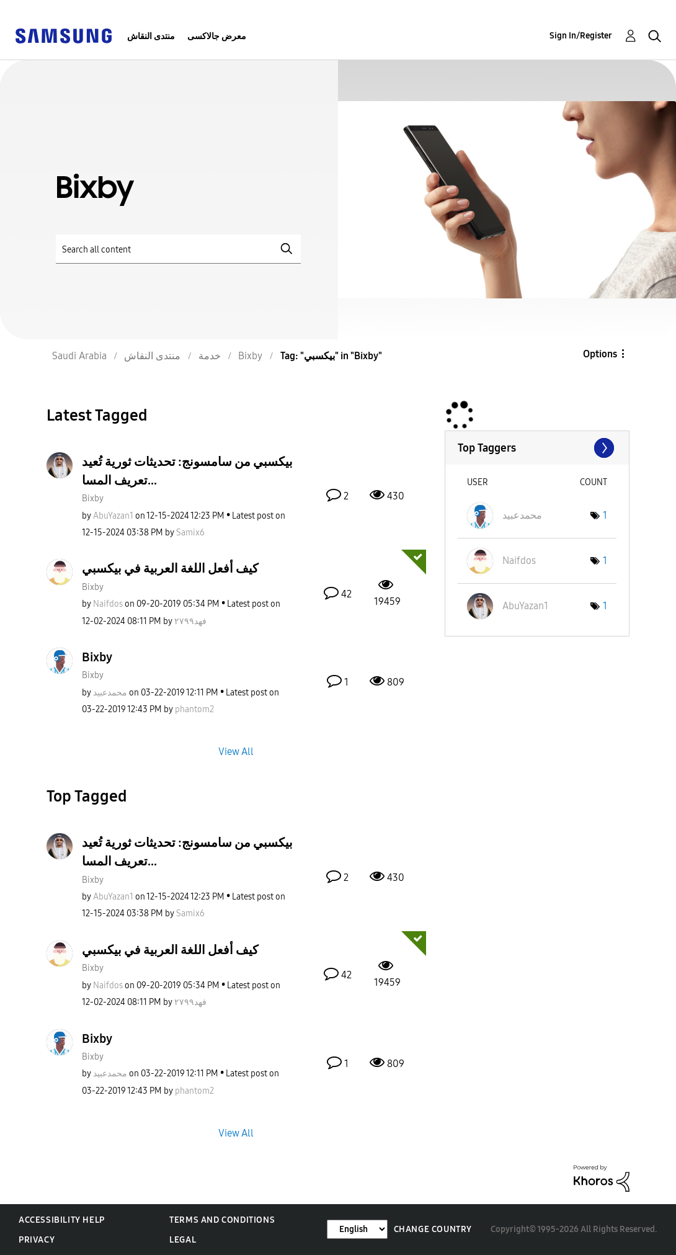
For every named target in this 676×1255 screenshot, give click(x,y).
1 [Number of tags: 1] (605, 515)
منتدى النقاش (151, 36)
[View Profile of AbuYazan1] (113, 516)
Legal (182, 1240)
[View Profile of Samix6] (190, 532)
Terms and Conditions (222, 1220)
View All (236, 751)
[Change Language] (357, 1229)
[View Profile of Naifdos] (108, 604)
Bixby (93, 498)
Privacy (37, 1240)
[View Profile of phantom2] (194, 709)
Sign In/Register (580, 35)
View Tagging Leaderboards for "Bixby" (537, 448)
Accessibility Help (62, 1220)
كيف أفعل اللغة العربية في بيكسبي (170, 568)
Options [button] (600, 354)
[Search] (178, 249)
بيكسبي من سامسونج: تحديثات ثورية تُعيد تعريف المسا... (187, 471)
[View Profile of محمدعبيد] (110, 692)
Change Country (433, 1229)
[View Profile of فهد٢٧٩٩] (190, 621)
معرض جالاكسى (216, 36)
